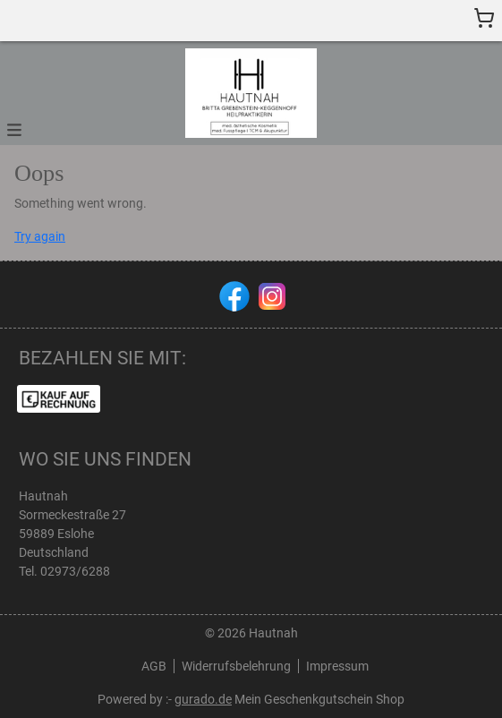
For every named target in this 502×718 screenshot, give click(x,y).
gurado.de (203, 699)
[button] (14, 128)
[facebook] (233, 294)
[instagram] (270, 294)
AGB (153, 666)
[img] (251, 93)
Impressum (337, 666)
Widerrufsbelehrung (236, 666)
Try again (39, 236)
